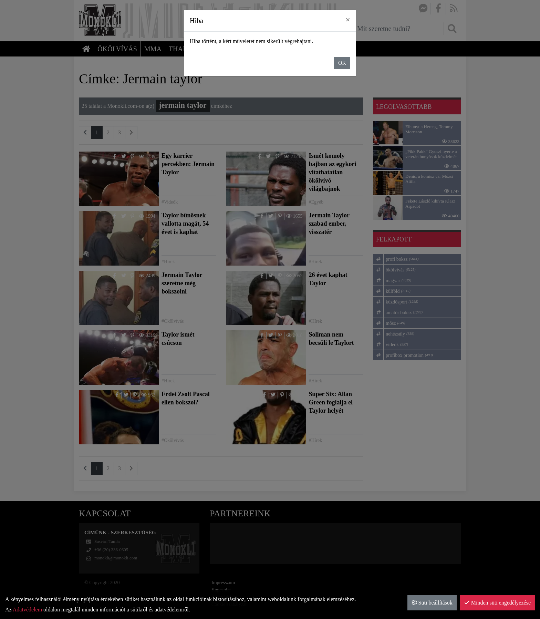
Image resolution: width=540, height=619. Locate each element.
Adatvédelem (27, 609)
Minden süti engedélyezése (497, 603)
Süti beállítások (432, 603)
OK (342, 63)
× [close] (347, 19)
